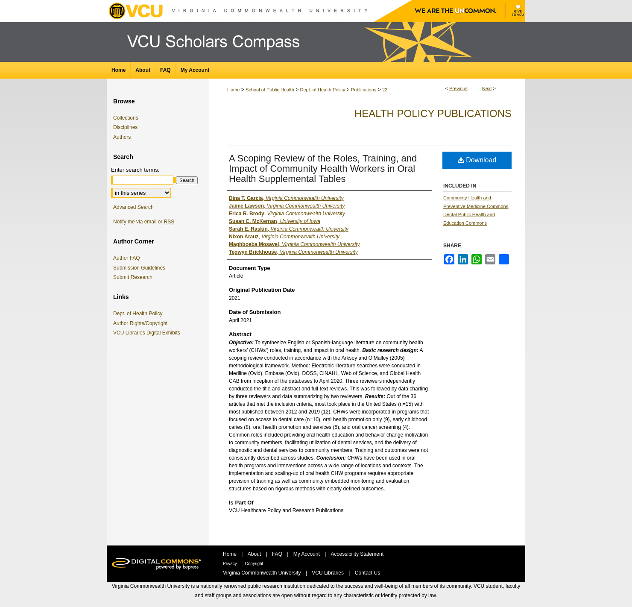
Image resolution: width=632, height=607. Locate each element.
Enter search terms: (135, 170)
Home (233, 89)
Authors (122, 137)
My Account (307, 554)
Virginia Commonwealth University (262, 573)
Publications (363, 89)
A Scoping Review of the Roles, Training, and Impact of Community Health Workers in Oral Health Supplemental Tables (323, 168)
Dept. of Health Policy (322, 89)
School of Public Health (270, 89)
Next (487, 88)
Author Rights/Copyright (141, 323)
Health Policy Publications (433, 113)
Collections (125, 118)
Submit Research (132, 277)
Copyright (254, 563)
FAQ (278, 554)
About (255, 554)
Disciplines (125, 127)
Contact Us (367, 573)
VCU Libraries (328, 573)
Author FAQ (126, 258)
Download (477, 160)
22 (384, 89)
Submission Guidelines (139, 268)
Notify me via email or (143, 222)
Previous (458, 88)
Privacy (230, 563)
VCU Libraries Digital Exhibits (148, 333)
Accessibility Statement (357, 554)
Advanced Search (133, 207)
